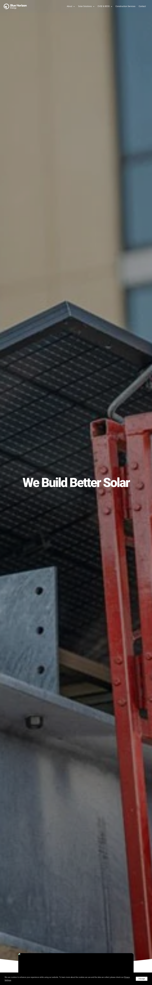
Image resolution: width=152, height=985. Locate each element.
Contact (142, 6)
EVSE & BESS (103, 6)
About (69, 6)
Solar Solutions (85, 6)
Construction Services (125, 6)
